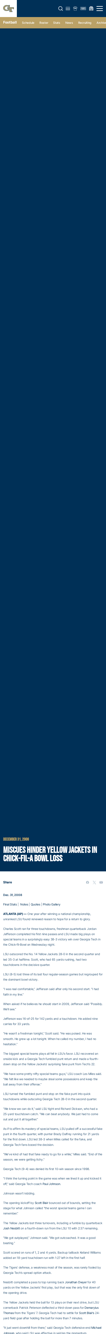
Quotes (35, 904)
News (69, 22)
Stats (56, 22)
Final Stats (10, 904)
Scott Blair (41, 1203)
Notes (24, 904)
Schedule (28, 22)
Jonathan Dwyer (76, 1282)
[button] (61, 9)
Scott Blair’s (86, 1313)
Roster (43, 22)
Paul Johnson (51, 1184)
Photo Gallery (51, 904)
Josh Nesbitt (11, 1228)
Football (10, 22)
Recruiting (84, 22)
